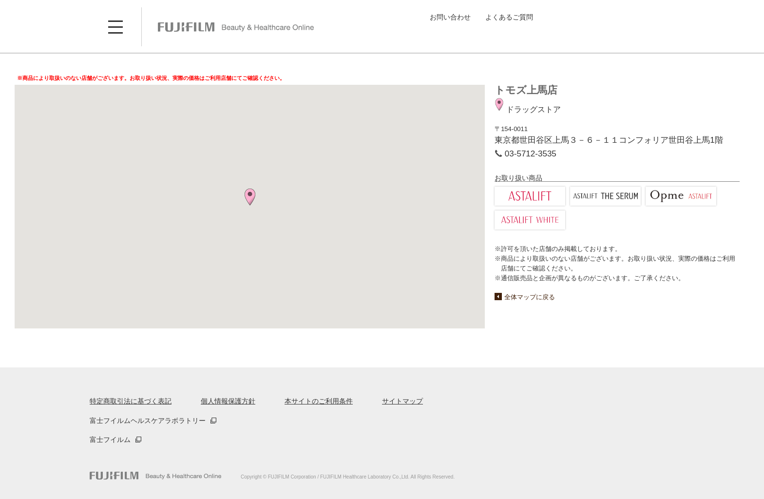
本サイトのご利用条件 (319, 401)
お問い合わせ (450, 17)
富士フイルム (110, 439)
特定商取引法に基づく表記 (131, 401)
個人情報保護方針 (228, 401)
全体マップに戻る (529, 297)
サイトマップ (402, 401)
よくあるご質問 (509, 17)
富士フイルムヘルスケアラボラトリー (148, 420)
